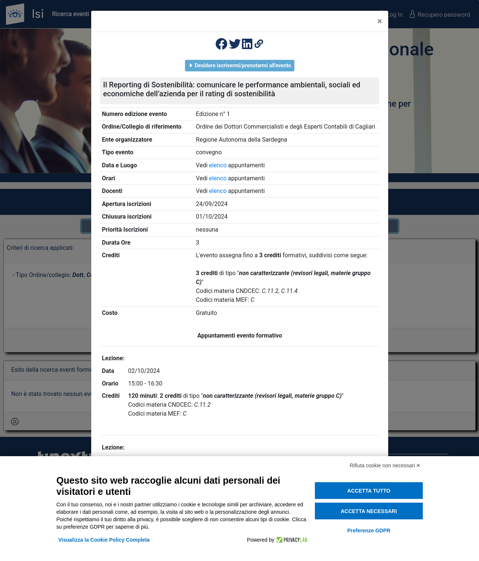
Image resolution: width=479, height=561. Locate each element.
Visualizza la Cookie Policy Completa (104, 540)
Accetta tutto (368, 491)
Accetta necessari (369, 511)
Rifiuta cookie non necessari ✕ (385, 465)
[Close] (379, 21)
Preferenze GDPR (368, 530)
